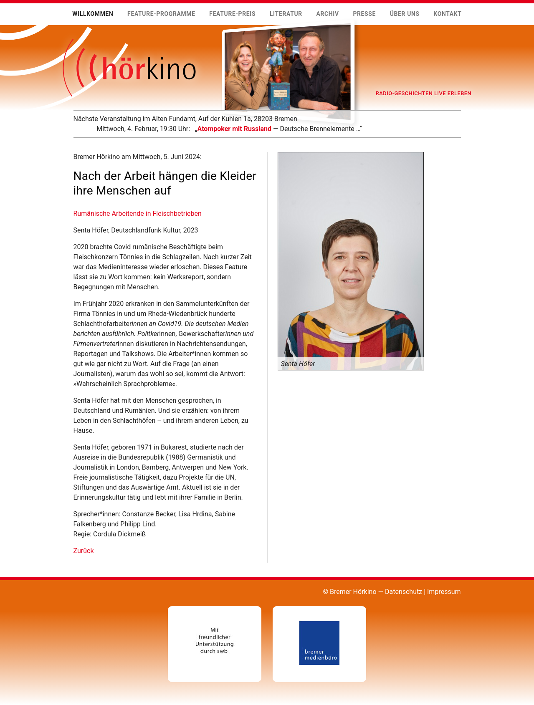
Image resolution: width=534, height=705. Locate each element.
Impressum (444, 592)
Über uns (405, 13)
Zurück (83, 551)
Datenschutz (403, 592)
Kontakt (447, 13)
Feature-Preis (232, 13)
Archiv (327, 13)
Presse (364, 13)
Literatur (286, 13)
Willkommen (92, 13)
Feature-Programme (161, 13)
